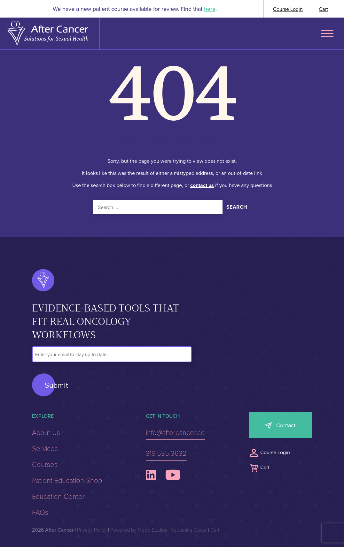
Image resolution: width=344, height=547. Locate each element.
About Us (46, 432)
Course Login (288, 8)
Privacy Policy (92, 529)
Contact (285, 425)
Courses (45, 464)
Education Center (58, 496)
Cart (323, 8)
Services (45, 448)
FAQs (40, 512)
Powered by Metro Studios (138, 529)
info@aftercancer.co (175, 432)
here (209, 9)
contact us (202, 185)
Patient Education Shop (67, 480)
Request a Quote (189, 529)
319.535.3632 (166, 453)
